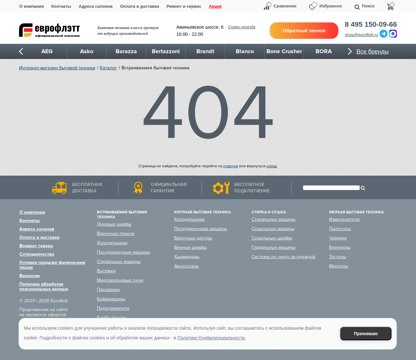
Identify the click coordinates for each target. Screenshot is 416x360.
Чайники (338, 238)
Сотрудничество (36, 254)
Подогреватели (113, 308)
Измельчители (344, 219)
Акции (215, 6)
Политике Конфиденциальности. (211, 337)
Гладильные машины (274, 247)
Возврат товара (36, 245)
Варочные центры (193, 238)
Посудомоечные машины (123, 252)
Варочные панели (116, 233)
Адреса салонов (95, 6)
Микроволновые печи (120, 280)
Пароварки (108, 289)
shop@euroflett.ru (362, 34)
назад (271, 166)
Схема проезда (241, 27)
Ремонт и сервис (184, 6)
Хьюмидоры (186, 256)
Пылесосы (340, 228)
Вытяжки (106, 271)
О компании (31, 6)
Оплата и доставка (139, 6)
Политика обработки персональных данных (43, 286)
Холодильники (112, 243)
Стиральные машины (119, 261)
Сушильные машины (273, 228)
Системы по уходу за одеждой (283, 256)
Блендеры (339, 247)
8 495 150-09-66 (371, 24)
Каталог (108, 68)
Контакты (61, 6)
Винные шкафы (190, 247)
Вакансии (29, 275)
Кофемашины (111, 299)
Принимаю (366, 333)
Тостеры (337, 256)
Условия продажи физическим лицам (52, 265)
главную (230, 166)
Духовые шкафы (114, 224)
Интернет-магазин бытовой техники (57, 68)
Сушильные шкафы (272, 238)
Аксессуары (186, 266)
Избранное (330, 6)
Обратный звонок (304, 30)
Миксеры (338, 266)
